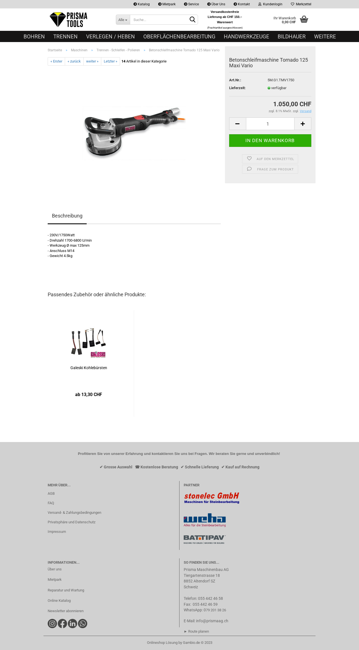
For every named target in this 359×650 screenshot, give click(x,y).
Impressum (57, 531)
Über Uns (216, 4)
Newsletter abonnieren (66, 611)
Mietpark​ (55, 579)
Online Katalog (59, 600)
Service (191, 4)
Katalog (142, 4)
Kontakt (242, 4)
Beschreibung (67, 216)
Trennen (65, 36)
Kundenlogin (270, 4)
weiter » (92, 61)
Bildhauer (292, 36)
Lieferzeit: (237, 88)
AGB (51, 493)
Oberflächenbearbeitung (179, 36)
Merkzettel (301, 4)
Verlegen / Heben (110, 36)
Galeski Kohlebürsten (88, 368)
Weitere (325, 36)
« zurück (74, 61)
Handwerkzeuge (246, 36)
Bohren (34, 36)
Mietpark (167, 4)
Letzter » (110, 61)
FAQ (51, 503)
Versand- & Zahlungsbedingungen (74, 512)
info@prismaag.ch (212, 621)
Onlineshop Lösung (162, 642)
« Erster (56, 61)
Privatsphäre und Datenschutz (71, 522)
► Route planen (196, 631)
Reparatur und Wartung (66, 590)
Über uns (55, 569)
